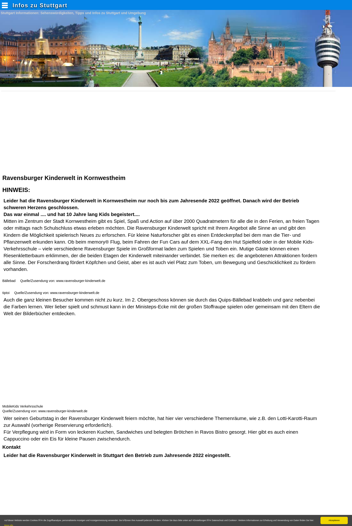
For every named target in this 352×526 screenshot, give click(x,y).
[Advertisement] (169, 136)
